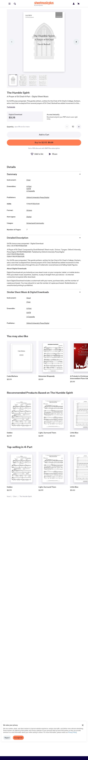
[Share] (53, 154)
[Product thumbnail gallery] (13, 80)
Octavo (29, 210)
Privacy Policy (72, 732)
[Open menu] (9, 3)
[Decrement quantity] (67, 126)
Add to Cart (44, 135)
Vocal (9, 496)
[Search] (14, 3)
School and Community (35, 223)
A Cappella (30, 191)
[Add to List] (37, 154)
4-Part (29, 186)
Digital (28, 217)
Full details (11, 107)
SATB (28, 189)
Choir (15, 496)
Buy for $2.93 (44, 142)
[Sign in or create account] (73, 3)
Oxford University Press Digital (37, 197)
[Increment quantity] (79, 126)
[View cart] (78, 3)
